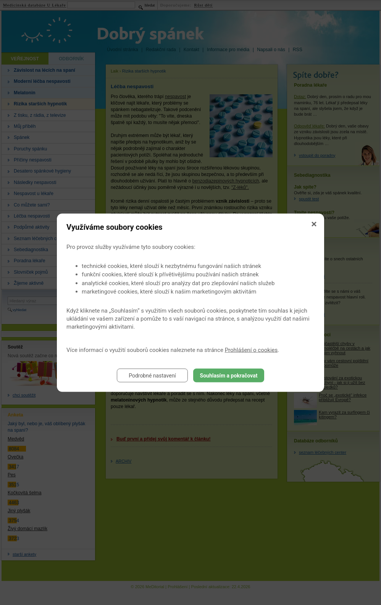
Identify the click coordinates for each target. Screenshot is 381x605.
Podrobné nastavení (152, 375)
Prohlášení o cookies (251, 349)
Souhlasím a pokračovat (229, 375)
